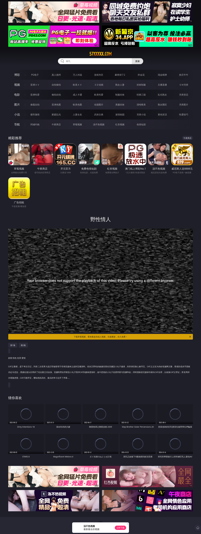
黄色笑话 (162, 114)
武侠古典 (98, 114)
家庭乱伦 (56, 114)
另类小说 (141, 114)
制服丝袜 (119, 94)
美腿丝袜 (119, 104)
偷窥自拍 (34, 104)
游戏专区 (98, 74)
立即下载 (120, 527)
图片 (17, 104)
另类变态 (183, 94)
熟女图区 (162, 104)
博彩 (17, 75)
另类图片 (183, 104)
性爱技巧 (183, 114)
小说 (17, 114)
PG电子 (35, 74)
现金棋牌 (162, 74)
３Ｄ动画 (98, 84)
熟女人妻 (119, 84)
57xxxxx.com (100, 54)
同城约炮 (34, 124)
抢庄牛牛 (183, 74)
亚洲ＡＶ (34, 84)
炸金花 (141, 74)
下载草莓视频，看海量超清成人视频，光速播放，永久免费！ (132, 336)
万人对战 (77, 74)
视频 (17, 85)
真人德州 (56, 74)
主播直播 (162, 84)
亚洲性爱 (34, 94)
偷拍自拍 (56, 94)
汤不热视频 (98, 124)
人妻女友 (77, 114)
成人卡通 (77, 94)
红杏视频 (119, 124)
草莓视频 (77, 124)
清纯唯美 (141, 104)
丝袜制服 (141, 84)
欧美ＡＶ (77, 84)
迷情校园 (119, 114)
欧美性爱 (98, 94)
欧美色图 (77, 104)
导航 (17, 124)
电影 (17, 94)
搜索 (137, 61)
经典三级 (141, 94)
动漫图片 (98, 104)
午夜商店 (56, 124)
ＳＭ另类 (183, 84)
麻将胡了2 (120, 74)
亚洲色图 (56, 104)
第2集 (23, 345)
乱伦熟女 (162, 94)
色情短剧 (141, 124)
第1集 (12, 345)
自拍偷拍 (56, 84)
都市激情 (34, 114)
